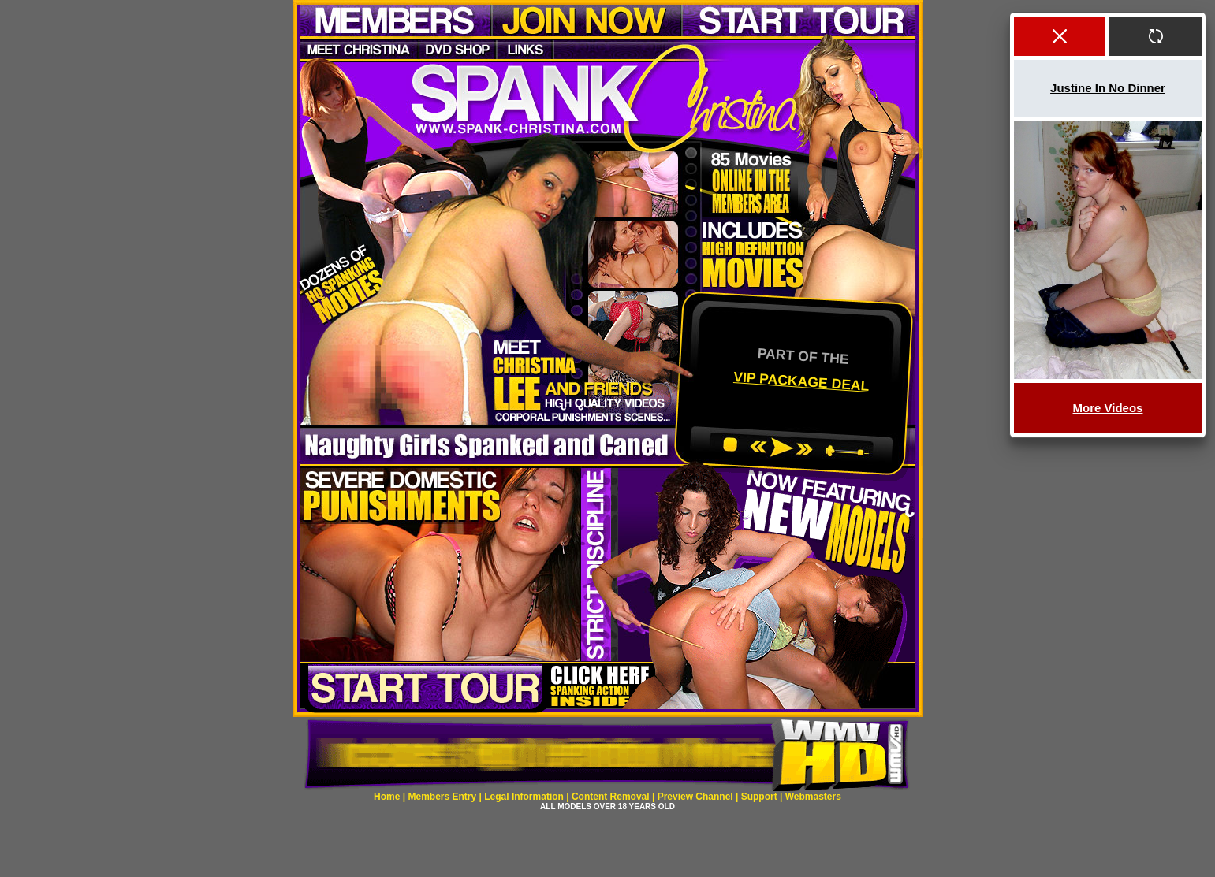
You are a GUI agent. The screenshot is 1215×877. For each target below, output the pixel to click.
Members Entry (442, 796)
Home (387, 796)
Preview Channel (695, 796)
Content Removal (611, 796)
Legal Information (524, 796)
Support (759, 796)
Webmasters (813, 796)
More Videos (1108, 407)
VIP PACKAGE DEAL (800, 380)
